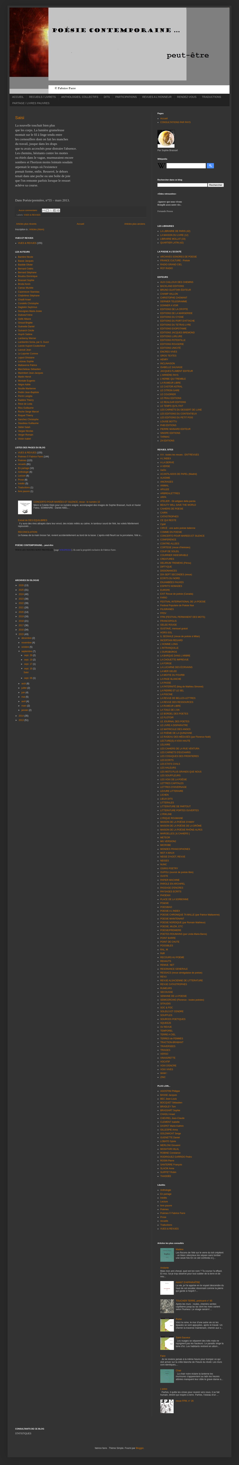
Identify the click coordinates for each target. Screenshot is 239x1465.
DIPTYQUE (166, 566)
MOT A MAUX (167, 853)
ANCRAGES (166, 481)
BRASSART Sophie (170, 1110)
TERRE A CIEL (168, 1034)
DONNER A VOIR (169, 305)
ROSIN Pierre (167, 1160)
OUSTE (164, 876)
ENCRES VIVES (168, 351)
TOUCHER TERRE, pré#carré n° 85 (194, 1300)
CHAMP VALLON (169, 294)
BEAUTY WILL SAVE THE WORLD (178, 505)
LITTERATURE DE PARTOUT (175, 806)
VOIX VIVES (166, 1069)
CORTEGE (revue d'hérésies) (175, 547)
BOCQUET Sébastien (171, 1102)
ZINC (163, 1077)
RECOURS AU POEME (172, 957)
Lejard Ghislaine (26, 357)
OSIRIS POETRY (169, 868)
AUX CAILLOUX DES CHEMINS (176, 282)
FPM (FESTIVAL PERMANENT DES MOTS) (182, 617)
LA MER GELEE (168, 671)
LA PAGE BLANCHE (170, 679)
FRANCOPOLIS (168, 621)
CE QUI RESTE (168, 520)
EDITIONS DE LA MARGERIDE (176, 313)
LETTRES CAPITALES (171, 783)
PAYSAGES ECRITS (170, 891)
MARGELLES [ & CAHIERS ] (175, 833)
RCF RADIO (166, 268)
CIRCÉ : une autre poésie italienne (177, 528)
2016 (21, 629)
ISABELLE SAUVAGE (171, 367)
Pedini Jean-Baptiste (28, 392)
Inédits (21, 483)
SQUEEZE (165, 1023)
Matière (179, 1249)
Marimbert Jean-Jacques (30, 373)
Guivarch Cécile (26, 330)
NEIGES (164, 860)
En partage (23, 468)
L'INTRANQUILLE (169, 648)
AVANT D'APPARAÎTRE (188, 1282)
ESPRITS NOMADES (171, 586)
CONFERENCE (168, 539)
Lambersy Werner (27, 338)
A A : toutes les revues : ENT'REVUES (179, 454)
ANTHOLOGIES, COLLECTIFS (79, 96)
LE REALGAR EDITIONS (173, 402)
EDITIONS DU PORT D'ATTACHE (177, 321)
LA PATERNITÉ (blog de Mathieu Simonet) (181, 686)
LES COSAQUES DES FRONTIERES (179, 756)
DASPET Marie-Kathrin (172, 1126)
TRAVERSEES (167, 1046)
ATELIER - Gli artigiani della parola (177, 501)
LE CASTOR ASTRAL (171, 386)
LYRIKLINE (166, 814)
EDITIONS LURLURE (171, 336)
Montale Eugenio (26, 380)
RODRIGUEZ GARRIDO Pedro (176, 1157)
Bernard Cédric (25, 268)
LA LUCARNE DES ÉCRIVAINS (176, 667)
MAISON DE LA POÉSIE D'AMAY (177, 822)
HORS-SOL (166, 632)
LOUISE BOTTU (168, 421)
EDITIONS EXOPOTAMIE (173, 328)
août (24, 683)
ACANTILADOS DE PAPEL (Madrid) (178, 474)
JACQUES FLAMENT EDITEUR (176, 371)
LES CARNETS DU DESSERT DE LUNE (181, 409)
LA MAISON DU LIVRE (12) (174, 235)
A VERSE (165, 466)
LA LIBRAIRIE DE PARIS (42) (175, 231)
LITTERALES (167, 802)
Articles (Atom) (36, 229)
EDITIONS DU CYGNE (172, 317)
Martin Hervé (24, 376)
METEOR (165, 837)
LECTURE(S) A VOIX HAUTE (175, 741)
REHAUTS (165, 961)
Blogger (140, 1448)
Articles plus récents (26, 224)
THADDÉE (165, 1176)
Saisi (19, 117)
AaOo (163, 470)
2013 (21, 720)
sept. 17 (28, 664)
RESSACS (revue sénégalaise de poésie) (181, 972)
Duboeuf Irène (25, 315)
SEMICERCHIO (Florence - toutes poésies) (182, 1000)
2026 (21, 585)
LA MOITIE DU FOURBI (172, 675)
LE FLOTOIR (167, 717)
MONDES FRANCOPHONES (175, 849)
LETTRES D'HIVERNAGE (173, 787)
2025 (21, 590)
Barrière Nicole (25, 257)
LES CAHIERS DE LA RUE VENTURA (179, 748)
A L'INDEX (165, 458)
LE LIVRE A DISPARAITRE (174, 725)
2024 (21, 594)
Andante (164, 1267)
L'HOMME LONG (169, 644)
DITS (107, 96)
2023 (21, 598)
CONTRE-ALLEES (169, 543)
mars (24, 705)
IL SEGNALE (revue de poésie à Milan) (180, 636)
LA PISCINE (166, 694)
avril (23, 701)
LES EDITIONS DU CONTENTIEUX (178, 413)
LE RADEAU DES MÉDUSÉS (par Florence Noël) (185, 737)
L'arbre (163, 1389)
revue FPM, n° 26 (185, 1401)
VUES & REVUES (32, 215)
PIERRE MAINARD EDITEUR (175, 429)
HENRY (164, 359)
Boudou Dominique (27, 276)
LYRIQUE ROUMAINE (171, 818)
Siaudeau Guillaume (28, 423)
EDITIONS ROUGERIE (172, 344)
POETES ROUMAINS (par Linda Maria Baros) (183, 934)
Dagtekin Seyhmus (27, 307)
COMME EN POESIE (171, 532)
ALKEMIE (165, 478)
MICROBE (165, 845)
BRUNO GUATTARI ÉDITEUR (175, 290)
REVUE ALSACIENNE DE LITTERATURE (181, 980)
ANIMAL (164, 485)
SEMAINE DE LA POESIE (173, 996)
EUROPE (165, 590)
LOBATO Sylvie (168, 1141)
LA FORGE (166, 663)
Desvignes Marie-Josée (30, 311)
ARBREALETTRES (170, 493)
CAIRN (163, 512)
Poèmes (22, 460)
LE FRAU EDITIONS (170, 398)
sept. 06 (28, 678)
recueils (22, 464)
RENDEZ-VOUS (187, 96)
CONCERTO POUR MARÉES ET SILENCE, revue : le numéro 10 (67, 502)
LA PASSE (165, 682)
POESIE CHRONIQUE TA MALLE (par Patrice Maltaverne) (190, 914)
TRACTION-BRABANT (171, 1042)
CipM (163, 524)
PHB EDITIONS (168, 425)
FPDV (163, 613)
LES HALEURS (168, 767)
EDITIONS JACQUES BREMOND (177, 332)
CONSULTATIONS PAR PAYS (175, 122)
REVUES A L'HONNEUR (156, 96)
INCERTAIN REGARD (171, 640)
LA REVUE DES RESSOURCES (176, 702)
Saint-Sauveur (183, 1337)
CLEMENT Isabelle (170, 1122)
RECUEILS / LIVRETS (42, 96)
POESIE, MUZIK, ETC (171, 926)
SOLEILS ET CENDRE (171, 1011)
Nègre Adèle (24, 384)
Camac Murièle (25, 288)
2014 (21, 715)
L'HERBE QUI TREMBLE (173, 379)
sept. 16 (28, 668)
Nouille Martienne (27, 388)
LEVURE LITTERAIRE (171, 791)
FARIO (163, 597)
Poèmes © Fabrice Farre (30, 456)
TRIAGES (165, 1050)
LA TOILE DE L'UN (169, 710)
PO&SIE (164, 903)
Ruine (179, 1319)
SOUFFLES (166, 1015)
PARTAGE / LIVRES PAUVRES (31, 103)
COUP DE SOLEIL (169, 551)
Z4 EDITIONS (167, 440)
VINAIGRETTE (167, 1058)
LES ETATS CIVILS (170, 764)
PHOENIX (165, 895)
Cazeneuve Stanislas (28, 291)
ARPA (163, 497)
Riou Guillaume (26, 408)
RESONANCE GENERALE (174, 969)
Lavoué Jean (24, 350)
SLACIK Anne (167, 1168)
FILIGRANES (167, 609)
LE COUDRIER (168, 394)
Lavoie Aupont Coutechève (31, 346)
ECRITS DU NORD (170, 578)
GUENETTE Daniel (170, 1137)
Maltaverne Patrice (27, 365)
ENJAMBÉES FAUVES (172, 582)
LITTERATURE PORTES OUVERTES (179, 810)
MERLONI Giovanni (170, 1145)
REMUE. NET (167, 965)
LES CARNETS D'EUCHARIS (175, 752)
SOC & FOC (166, 1007)
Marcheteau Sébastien (29, 369)
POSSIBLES (166, 945)
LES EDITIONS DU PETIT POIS (176, 417)
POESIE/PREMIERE (170, 930)
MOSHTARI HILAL (169, 1149)
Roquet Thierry (25, 415)
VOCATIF (165, 1061)
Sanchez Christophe (28, 419)
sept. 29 (28, 655)
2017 (21, 625)
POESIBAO (166, 907)
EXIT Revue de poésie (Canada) (176, 594)
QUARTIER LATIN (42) (172, 242)
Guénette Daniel (26, 326)
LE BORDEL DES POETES (174, 713)
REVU (163, 976)
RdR (162, 953)
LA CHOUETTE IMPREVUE (174, 659)
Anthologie (23, 472)
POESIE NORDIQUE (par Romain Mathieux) (182, 922)
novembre (26, 642)
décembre (26, 638)
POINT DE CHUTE (169, 942)
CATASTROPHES (169, 516)
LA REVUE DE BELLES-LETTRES (177, 698)
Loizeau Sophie (26, 361)
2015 (21, 634)
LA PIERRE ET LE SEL (172, 690)
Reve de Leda (25, 404)
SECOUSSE (166, 992)
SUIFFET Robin (168, 1172)
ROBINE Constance (170, 1153)
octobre (25, 647)
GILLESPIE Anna (169, 1129)
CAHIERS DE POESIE (171, 508)
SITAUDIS (165, 1003)
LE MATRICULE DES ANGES (175, 729)
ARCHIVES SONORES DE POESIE (178, 256)
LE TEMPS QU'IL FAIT (171, 406)
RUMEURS (166, 988)
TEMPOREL (166, 1030)
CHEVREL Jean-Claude (172, 1118)
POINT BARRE (168, 938)
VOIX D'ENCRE (168, 1065)
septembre (27, 651)
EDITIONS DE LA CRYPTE (174, 309)
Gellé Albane (24, 319)
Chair (178, 1370)
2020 (21, 612)
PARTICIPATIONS (126, 96)
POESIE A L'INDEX (170, 911)
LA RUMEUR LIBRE (170, 383)
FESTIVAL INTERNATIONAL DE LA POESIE (183, 601)
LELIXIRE (165, 744)
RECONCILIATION (27, 532)
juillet (24, 688)
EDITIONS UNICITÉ (170, 348)
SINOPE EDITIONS (170, 433)
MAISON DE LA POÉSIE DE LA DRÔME (181, 825)
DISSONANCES (168, 570)
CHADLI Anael (167, 1114)
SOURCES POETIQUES (173, 1019)
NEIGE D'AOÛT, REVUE (172, 856)
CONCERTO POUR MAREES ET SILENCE (182, 536)
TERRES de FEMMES (171, 1038)
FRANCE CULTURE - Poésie (175, 260)
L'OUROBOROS (168, 652)
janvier (25, 710)
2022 (21, 603)
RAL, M (164, 949)
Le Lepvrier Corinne (28, 353)
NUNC (163, 864)
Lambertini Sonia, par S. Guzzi (33, 342)
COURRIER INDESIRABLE (174, 555)
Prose (21, 479)
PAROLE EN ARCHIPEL (172, 883)
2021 (21, 607)
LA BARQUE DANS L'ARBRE (175, 655)
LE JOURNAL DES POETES (174, 721)
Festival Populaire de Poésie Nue (177, 605)
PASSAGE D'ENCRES (171, 887)
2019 (21, 616)
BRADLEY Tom (168, 1106)
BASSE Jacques (168, 1095)
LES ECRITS (167, 760)
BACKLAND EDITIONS (172, 286)
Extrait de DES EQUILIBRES (32, 520)
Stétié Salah (24, 427)
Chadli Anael (24, 299)
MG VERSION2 (168, 841)
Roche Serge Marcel (28, 411)
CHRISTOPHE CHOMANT (173, 297)
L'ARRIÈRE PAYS (169, 375)
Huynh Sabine (25, 334)
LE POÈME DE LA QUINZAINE (176, 733)
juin (23, 692)
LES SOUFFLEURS (170, 775)
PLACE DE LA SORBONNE (174, 899)
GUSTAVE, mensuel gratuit (174, 628)
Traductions (24, 487)
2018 (21, 621)
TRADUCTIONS (211, 96)
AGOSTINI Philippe (170, 1091)
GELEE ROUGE (168, 624)
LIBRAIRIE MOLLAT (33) (173, 239)
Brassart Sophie (26, 280)
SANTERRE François (171, 1164)
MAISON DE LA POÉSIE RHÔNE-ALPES (181, 829)
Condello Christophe (28, 303)
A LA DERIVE (167, 462)
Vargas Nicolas (25, 431)
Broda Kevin (24, 284)
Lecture (22, 475)
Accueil (80, 224)
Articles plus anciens (134, 224)
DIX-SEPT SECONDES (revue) (176, 574)
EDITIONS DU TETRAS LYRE (175, 324)
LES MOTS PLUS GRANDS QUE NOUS (180, 771)
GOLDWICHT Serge (170, 1133)
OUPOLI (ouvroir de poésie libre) (176, 872)
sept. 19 (28, 659)
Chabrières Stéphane (28, 295)
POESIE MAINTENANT (172, 918)
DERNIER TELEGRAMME (173, 301)
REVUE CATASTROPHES (173, 984)
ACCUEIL (18, 96)
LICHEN (164, 795)
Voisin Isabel (24, 438)
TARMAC (165, 437)
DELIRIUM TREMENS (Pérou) (175, 563)
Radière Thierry (26, 400)
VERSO (164, 1054)
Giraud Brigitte (25, 322)
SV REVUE (166, 1027)
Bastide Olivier (25, 264)
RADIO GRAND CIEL (171, 264)
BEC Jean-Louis (168, 1099)
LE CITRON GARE (169, 390)
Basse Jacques (25, 261)
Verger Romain (25, 434)
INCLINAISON (167, 363)
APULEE (164, 489)
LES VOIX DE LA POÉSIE (173, 779)
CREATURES (167, 559)
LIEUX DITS (166, 799)
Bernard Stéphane (27, 272)
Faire (162, 1356)
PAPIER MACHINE (170, 880)
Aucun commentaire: (28, 210)
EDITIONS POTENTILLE (173, 340)
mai (23, 697)
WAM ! (163, 1073)
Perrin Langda (25, 396)
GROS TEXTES (168, 355)
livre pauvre (24, 491)
